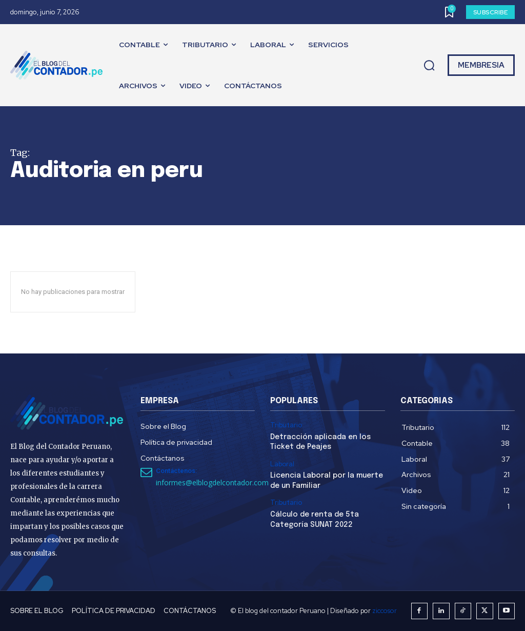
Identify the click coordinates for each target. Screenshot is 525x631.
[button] (429, 66)
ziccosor (384, 610)
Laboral (282, 464)
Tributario (286, 425)
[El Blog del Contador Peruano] (59, 65)
